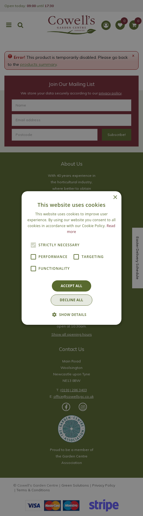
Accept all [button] (72, 285)
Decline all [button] (71, 299)
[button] (72, 314)
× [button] (115, 197)
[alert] (71, 258)
